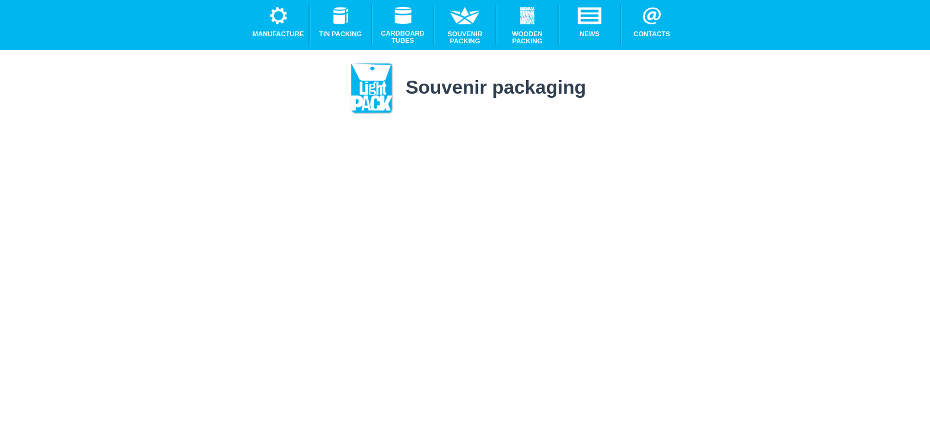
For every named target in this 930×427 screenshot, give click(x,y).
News (589, 22)
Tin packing (340, 22)
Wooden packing (527, 25)
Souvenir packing (465, 25)
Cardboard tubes (402, 25)
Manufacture (278, 22)
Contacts (651, 22)
